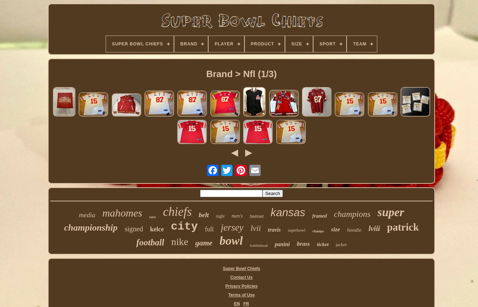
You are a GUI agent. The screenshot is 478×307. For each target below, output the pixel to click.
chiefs (177, 212)
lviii (374, 228)
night (220, 216)
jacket (341, 244)
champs (318, 231)
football (150, 242)
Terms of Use (241, 295)
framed (319, 216)
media (87, 215)
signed (134, 229)
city (184, 226)
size (335, 229)
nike (179, 241)
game (203, 242)
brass (303, 243)
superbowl (296, 230)
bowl (231, 240)
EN (237, 303)
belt (204, 215)
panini (282, 244)
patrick (403, 227)
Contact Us (241, 277)
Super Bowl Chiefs (241, 268)
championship (91, 228)
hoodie (354, 230)
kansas (288, 212)
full (209, 229)
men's (237, 216)
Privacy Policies (241, 286)
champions (352, 214)
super (391, 212)
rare (152, 217)
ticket (323, 244)
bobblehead (259, 245)
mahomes (122, 213)
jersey (232, 227)
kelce (157, 229)
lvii (255, 228)
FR (246, 303)
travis (274, 230)
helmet (256, 216)
